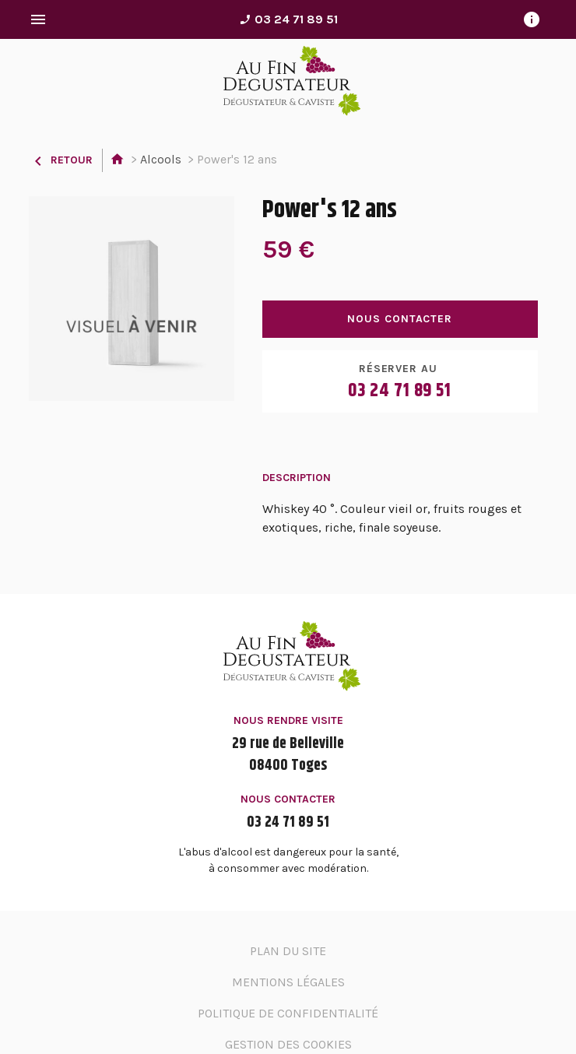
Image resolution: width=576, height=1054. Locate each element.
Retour (61, 160)
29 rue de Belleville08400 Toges (288, 755)
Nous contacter (399, 318)
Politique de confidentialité (288, 1013)
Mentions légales (288, 982)
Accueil (117, 160)
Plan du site (288, 950)
